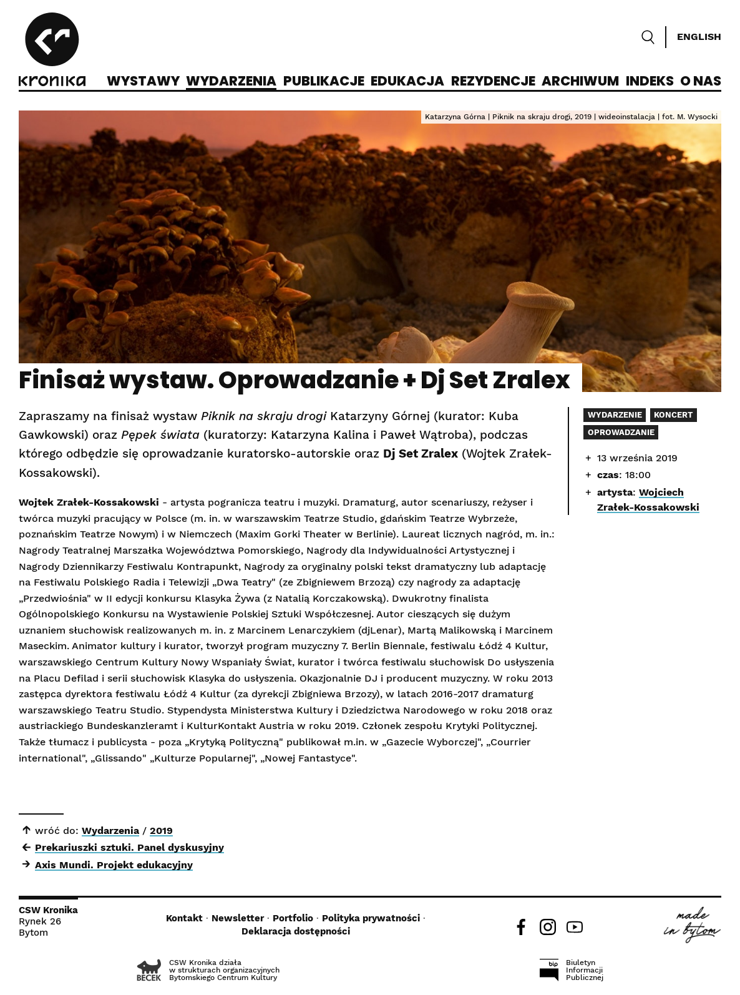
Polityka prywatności (371, 918)
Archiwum (580, 82)
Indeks (650, 82)
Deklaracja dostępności (295, 931)
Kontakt (184, 918)
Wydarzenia (231, 82)
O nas (700, 82)
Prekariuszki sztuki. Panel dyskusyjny (129, 847)
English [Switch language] (699, 36)
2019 (161, 830)
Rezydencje (493, 82)
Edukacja (407, 82)
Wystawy (143, 82)
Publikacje (323, 82)
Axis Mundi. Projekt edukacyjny (114, 865)
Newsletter (238, 918)
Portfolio (293, 918)
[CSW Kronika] (52, 51)
